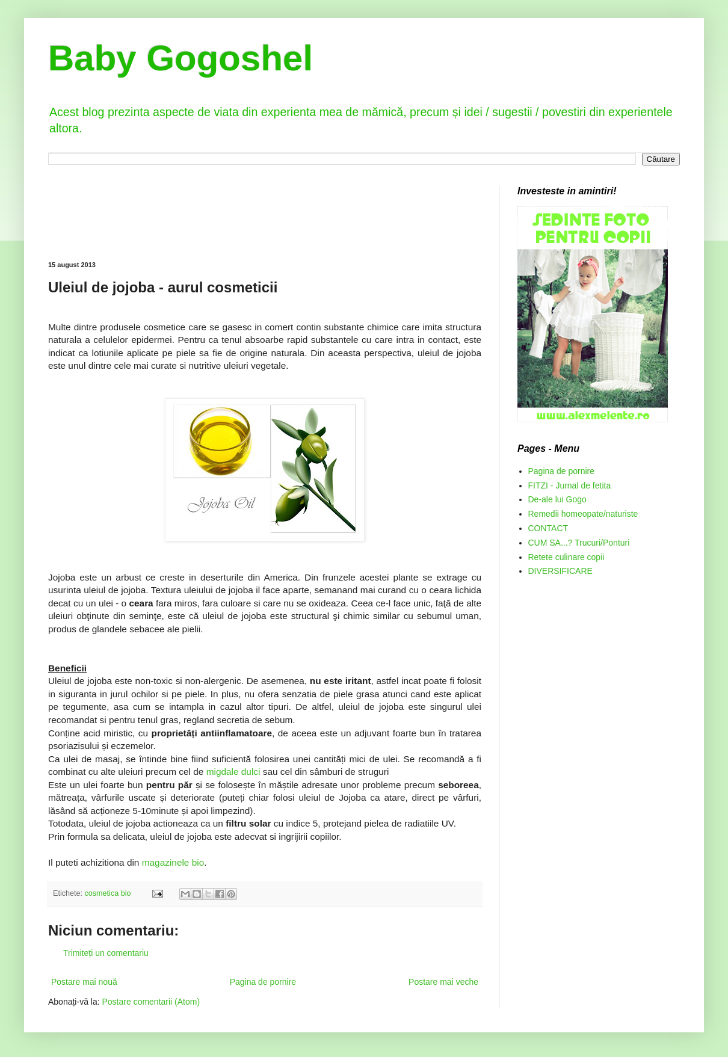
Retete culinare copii (566, 557)
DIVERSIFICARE (560, 571)
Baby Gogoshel (180, 58)
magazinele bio (173, 862)
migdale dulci (233, 771)
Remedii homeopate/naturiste (583, 514)
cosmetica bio (108, 893)
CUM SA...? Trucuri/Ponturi (579, 542)
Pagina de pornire (263, 982)
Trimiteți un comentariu (106, 953)
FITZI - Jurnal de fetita (569, 485)
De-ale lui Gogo (557, 499)
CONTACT (548, 528)
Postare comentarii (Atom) (151, 1001)
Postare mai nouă (84, 982)
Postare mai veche (443, 982)
